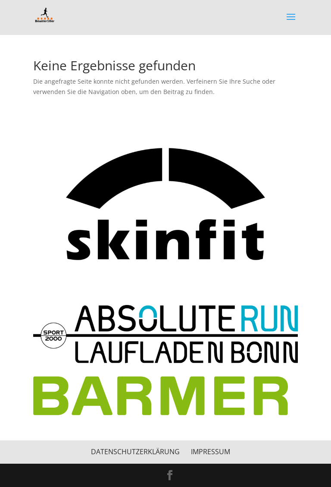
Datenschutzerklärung (135, 451)
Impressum (210, 451)
